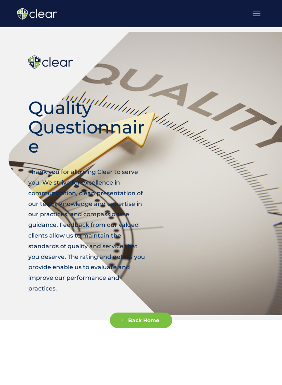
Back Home (143, 320)
